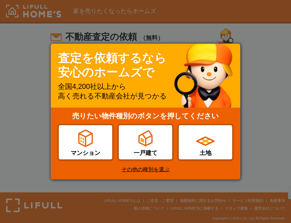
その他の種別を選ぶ (145, 169)
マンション (85, 153)
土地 (205, 153)
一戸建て (145, 153)
